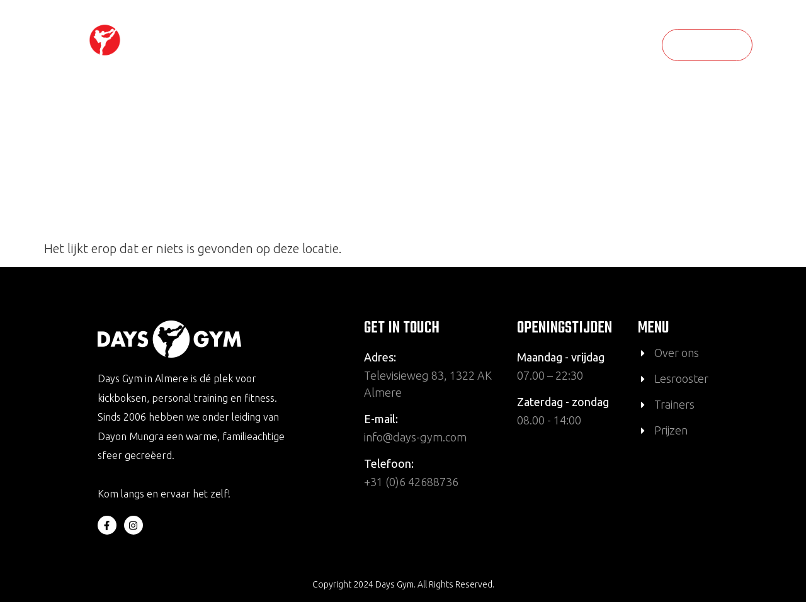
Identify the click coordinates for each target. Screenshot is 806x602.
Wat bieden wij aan (568, 44)
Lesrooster (405, 44)
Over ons (473, 44)
